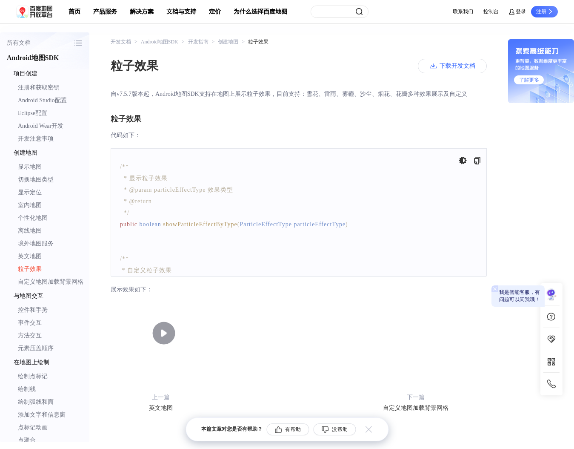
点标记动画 (33, 427)
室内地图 (30, 205)
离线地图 (30, 230)
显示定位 (30, 192)
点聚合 (27, 440)
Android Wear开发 (40, 126)
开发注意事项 (36, 138)
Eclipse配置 (32, 113)
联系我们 (463, 11)
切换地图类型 (36, 179)
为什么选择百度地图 (260, 11)
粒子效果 (30, 269)
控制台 (491, 11)
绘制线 (27, 389)
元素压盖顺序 (36, 348)
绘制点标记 (33, 376)
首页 (74, 11)
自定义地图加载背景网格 (50, 282)
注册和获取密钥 (39, 87)
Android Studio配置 (42, 100)
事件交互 (30, 322)
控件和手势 (33, 310)
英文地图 (30, 256)
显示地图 (30, 167)
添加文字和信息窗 (42, 415)
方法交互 (30, 335)
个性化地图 (33, 218)
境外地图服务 (36, 243)
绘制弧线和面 (36, 402)
